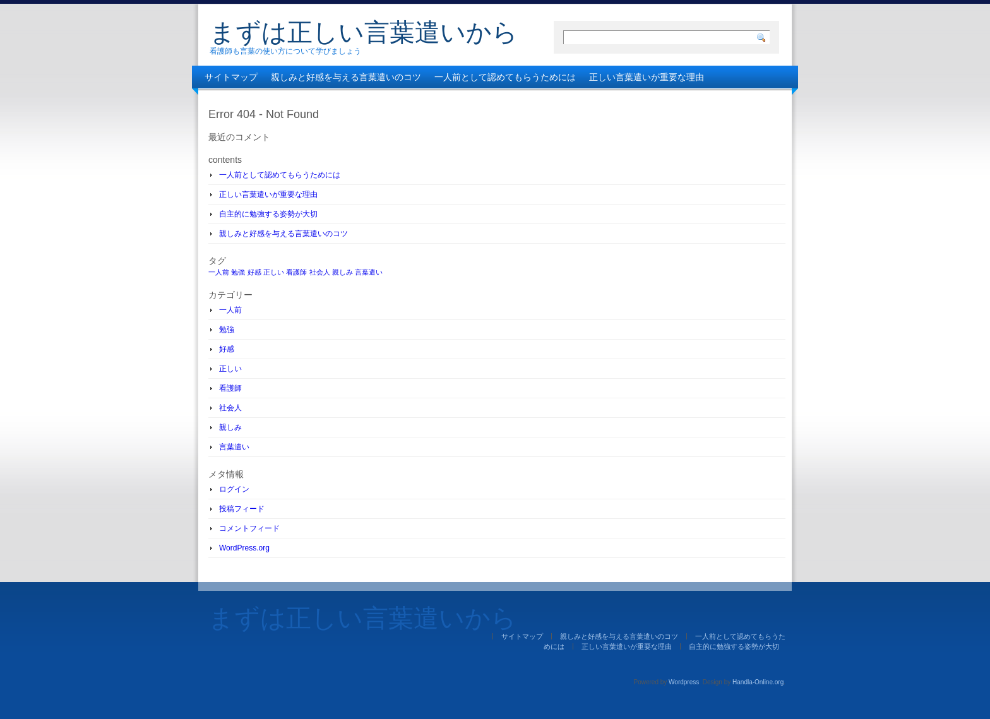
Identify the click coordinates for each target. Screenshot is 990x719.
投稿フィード (242, 508)
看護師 (230, 388)
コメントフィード (249, 528)
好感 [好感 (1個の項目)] (254, 272)
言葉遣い (234, 447)
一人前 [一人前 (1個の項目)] (218, 272)
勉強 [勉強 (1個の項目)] (238, 272)
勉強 (226, 329)
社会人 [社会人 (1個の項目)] (319, 272)
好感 (226, 349)
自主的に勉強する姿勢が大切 (262, 100)
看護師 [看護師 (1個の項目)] (296, 272)
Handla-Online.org (758, 682)
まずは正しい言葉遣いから (364, 32)
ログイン (234, 489)
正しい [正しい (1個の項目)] (273, 272)
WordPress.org (244, 548)
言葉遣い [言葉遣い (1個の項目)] (369, 272)
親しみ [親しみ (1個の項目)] (342, 272)
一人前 (230, 310)
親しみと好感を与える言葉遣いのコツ (346, 77)
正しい (230, 368)
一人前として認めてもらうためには (505, 77)
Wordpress (684, 682)
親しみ (230, 427)
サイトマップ (231, 77)
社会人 (230, 407)
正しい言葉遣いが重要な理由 (646, 77)
